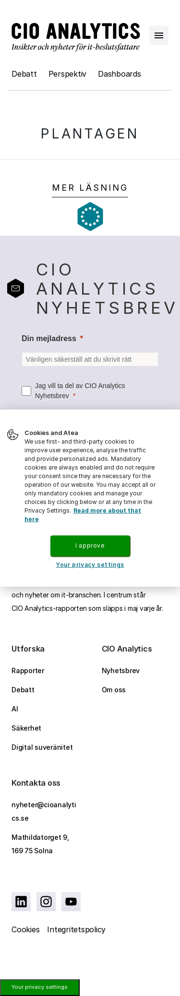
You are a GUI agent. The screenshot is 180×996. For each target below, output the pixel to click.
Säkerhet (26, 728)
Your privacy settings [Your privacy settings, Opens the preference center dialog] (90, 564)
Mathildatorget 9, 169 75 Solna (40, 844)
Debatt (24, 74)
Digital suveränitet (42, 747)
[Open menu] (158, 35)
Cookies (25, 929)
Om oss (114, 690)
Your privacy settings (40, 987)
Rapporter (28, 670)
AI (15, 709)
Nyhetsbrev (121, 670)
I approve (89, 545)
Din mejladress (49, 338)
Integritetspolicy (76, 929)
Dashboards (119, 74)
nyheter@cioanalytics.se (44, 811)
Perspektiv (67, 74)
